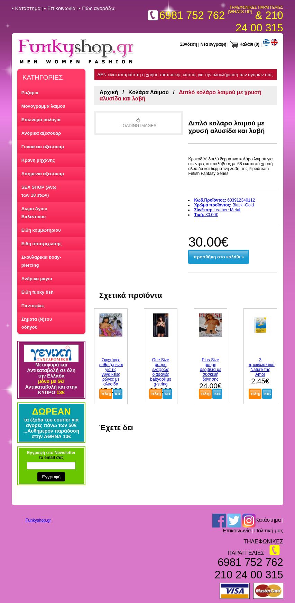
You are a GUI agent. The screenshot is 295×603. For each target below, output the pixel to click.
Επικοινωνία (237, 530)
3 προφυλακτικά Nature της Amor (262, 367)
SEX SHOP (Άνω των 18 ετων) (38, 191)
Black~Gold (224, 205)
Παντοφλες (33, 305)
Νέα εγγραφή (214, 44)
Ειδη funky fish (37, 292)
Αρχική (109, 92)
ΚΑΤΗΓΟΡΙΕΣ (42, 77)
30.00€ (206, 214)
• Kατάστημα (26, 8)
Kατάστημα (268, 520)
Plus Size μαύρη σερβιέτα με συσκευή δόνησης (210, 369)
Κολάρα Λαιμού (148, 92)
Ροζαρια (30, 92)
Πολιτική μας (268, 530)
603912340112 (224, 200)
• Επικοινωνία (59, 8)
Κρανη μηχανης (38, 160)
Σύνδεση (188, 44)
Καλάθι (246, 44)
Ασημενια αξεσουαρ (42, 173)
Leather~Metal (217, 209)
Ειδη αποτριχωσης (41, 243)
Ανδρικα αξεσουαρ (41, 133)
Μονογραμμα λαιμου (43, 106)
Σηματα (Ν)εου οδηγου (36, 323)
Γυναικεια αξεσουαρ (42, 146)
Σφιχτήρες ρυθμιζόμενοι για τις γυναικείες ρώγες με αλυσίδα (111, 372)
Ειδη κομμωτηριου (41, 230)
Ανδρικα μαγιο (36, 278)
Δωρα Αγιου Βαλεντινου (34, 212)
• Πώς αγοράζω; (97, 8)
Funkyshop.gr (38, 520)
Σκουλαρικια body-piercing (41, 261)
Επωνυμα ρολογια (41, 119)
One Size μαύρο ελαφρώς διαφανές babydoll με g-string (160, 372)
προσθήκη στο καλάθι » (219, 256)
